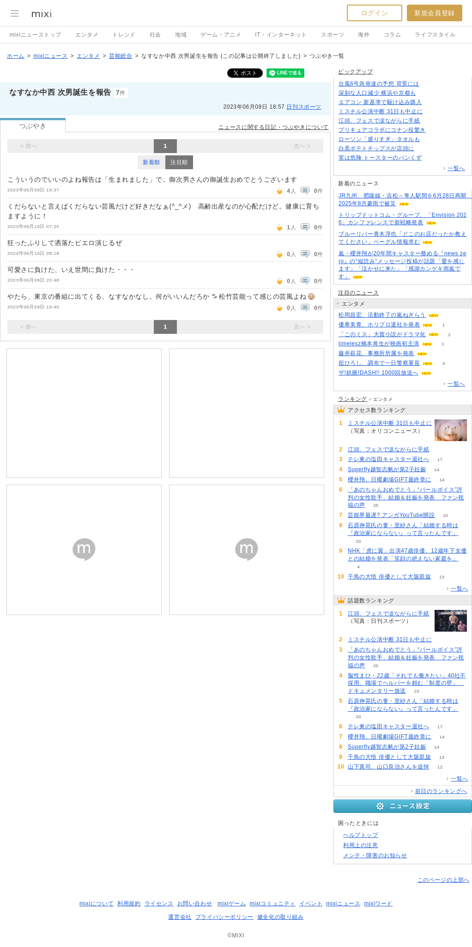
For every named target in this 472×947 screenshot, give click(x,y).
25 (375, 505)
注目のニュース (358, 292)
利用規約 (128, 903)
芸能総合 (120, 56)
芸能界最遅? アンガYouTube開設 (391, 515)
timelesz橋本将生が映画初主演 (379, 343)
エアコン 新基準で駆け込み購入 (380, 102)
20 (358, 541)
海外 (363, 34)
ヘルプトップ (360, 835)
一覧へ (456, 168)
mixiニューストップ (35, 34)
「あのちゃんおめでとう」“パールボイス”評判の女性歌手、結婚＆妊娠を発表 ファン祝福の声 (406, 497)
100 (431, 120)
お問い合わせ (194, 903)
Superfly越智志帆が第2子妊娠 (387, 469)
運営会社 (179, 917)
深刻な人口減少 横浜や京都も (377, 93)
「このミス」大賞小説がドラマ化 (382, 334)
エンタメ (86, 34)
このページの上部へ (444, 880)
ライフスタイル (435, 34)
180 (432, 102)
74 (358, 438)
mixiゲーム (232, 903)
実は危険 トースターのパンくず (380, 157)
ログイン (374, 13)
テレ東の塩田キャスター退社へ (388, 459)
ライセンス (159, 903)
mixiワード (378, 903)
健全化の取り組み (280, 917)
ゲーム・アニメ (220, 34)
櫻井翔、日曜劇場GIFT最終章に (389, 479)
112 (430, 83)
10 (445, 515)
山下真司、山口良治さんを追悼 (388, 766)
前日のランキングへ (441, 791)
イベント (310, 903)
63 (430, 139)
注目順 (179, 162)
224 (425, 148)
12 (439, 766)
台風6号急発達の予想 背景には (379, 83)
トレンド (123, 34)
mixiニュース (50, 56)
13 (441, 576)
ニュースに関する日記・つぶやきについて (273, 127)
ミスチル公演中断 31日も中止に (381, 111)
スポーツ (332, 34)
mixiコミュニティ (273, 903)
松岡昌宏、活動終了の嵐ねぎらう (382, 315)
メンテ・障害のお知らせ (375, 855)
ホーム (15, 56)
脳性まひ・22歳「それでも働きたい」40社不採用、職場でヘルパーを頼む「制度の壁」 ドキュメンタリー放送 (407, 683)
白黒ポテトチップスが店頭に (376, 148)
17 (439, 459)
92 (436, 130)
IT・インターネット (281, 34)
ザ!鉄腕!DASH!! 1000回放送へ (378, 372)
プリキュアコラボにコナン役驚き (382, 130)
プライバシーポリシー (224, 917)
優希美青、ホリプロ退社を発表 (379, 324)
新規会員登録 (434, 13)
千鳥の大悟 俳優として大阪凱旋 (389, 576)
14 (436, 469)
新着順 (151, 162)
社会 (155, 34)
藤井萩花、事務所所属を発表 (376, 353)
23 (416, 691)
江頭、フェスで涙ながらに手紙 (379, 120)
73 (433, 111)
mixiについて (96, 903)
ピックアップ (355, 71)
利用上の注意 (360, 845)
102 (432, 157)
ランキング (352, 399)
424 (426, 93)
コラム (392, 34)
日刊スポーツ (303, 107)
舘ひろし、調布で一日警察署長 (379, 363)
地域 (181, 34)
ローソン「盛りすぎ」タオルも (379, 139)
